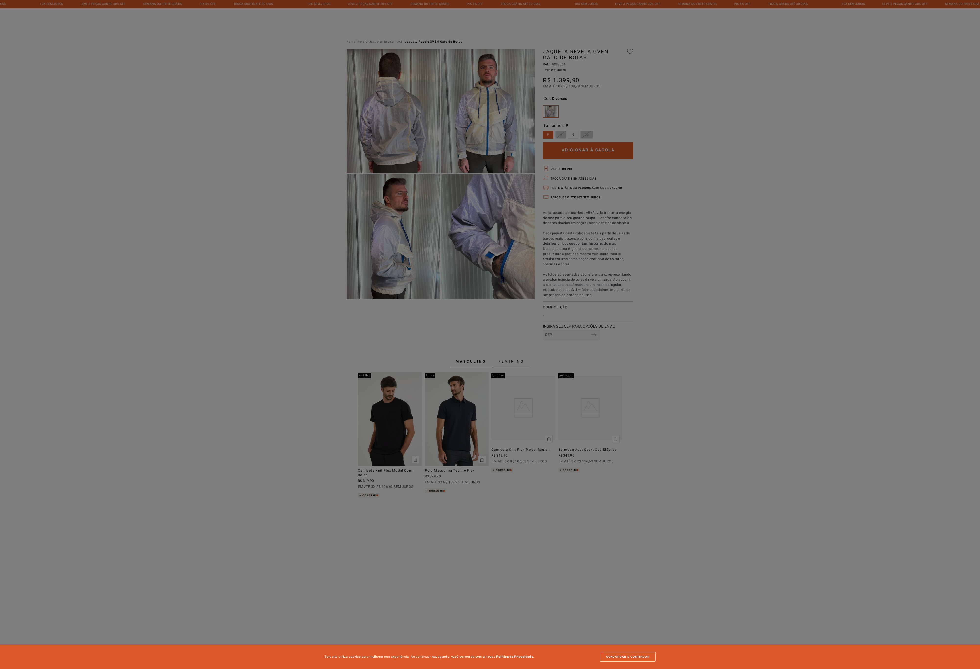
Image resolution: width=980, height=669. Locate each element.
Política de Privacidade (514, 656)
